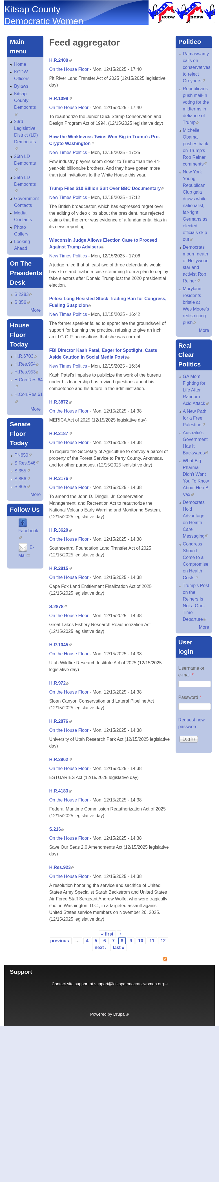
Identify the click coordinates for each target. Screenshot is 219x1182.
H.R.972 (59, 683)
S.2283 (23, 294)
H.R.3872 (60, 402)
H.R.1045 (60, 644)
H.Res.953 (26, 372)
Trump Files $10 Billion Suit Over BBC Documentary (106, 188)
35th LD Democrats (25, 184)
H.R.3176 (60, 478)
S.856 (22, 478)
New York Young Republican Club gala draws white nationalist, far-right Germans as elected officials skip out (195, 205)
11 (151, 940)
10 (140, 940)
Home (20, 64)
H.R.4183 (60, 791)
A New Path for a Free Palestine (195, 418)
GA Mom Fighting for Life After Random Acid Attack (196, 390)
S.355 (22, 470)
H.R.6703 (25, 356)
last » (118, 947)
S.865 (22, 486)
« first (107, 934)
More (35, 310)
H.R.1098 (60, 98)
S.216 (56, 829)
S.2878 (58, 606)
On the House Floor (69, 69)
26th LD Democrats (25, 163)
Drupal (121, 1014)
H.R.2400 (60, 60)
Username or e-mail (191, 671)
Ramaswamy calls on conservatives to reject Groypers (197, 67)
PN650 (23, 455)
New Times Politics (68, 152)
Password (189, 697)
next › (101, 947)
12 (163, 940)
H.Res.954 (26, 364)
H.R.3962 (60, 759)
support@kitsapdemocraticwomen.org (130, 984)
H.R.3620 (60, 530)
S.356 (22, 302)
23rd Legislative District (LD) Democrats (26, 135)
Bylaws (21, 86)
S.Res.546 (26, 463)
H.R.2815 (60, 568)
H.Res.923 (61, 867)
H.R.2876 (60, 721)
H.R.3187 (60, 433)
